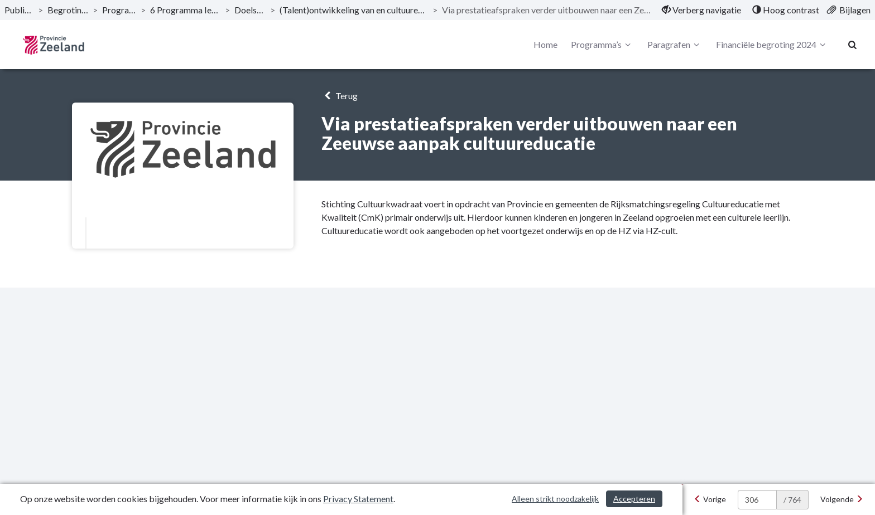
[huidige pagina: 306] (757, 499)
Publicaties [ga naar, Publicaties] (18, 9)
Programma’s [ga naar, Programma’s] (119, 9)
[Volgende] (842, 499)
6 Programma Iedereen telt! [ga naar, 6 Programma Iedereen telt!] (185, 9)
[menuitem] (701, 10)
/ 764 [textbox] (792, 499)
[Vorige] (709, 499)
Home (545, 44)
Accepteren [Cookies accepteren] (634, 498)
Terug (339, 95)
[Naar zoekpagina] (852, 44)
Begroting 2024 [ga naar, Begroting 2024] (67, 9)
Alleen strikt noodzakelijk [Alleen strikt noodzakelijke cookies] (555, 498)
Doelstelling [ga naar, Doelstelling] (250, 9)
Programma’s (602, 44)
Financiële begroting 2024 (772, 44)
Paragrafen (675, 44)
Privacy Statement (358, 498)
